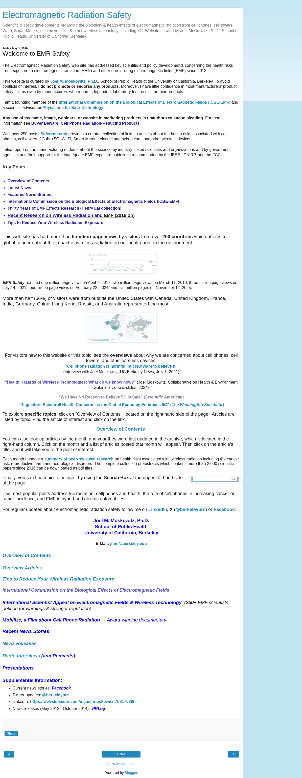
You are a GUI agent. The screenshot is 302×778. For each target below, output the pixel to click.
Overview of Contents (121, 429)
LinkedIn (157, 509)
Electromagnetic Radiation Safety (67, 15)
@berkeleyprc (55, 695)
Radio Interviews (21, 655)
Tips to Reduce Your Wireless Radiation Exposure (58, 579)
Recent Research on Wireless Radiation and (56, 215)
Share (11, 733)
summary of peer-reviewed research (78, 459)
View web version (121, 764)
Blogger (131, 773)
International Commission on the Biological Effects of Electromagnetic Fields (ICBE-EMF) (144, 102)
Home (121, 754)
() (197, 405)
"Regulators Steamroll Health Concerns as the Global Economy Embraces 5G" (94, 405)
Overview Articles (22, 567)
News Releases (20, 643)
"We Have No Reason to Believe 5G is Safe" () (121, 397)
